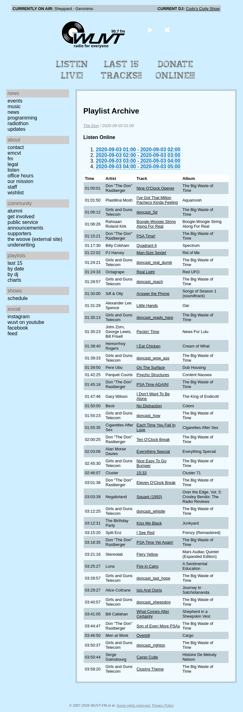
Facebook (18, 328)
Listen (13, 170)
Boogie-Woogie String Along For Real (155, 224)
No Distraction (149, 405)
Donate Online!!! (175, 69)
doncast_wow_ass (152, 358)
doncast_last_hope (153, 578)
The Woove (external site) (35, 239)
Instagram (19, 316)
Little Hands (147, 305)
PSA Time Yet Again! (154, 542)
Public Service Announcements (25, 225)
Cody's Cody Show (203, 8)
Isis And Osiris (149, 590)
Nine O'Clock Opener (155, 188)
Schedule (18, 298)
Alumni (15, 211)
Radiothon (18, 123)
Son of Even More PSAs (158, 626)
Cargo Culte (147, 657)
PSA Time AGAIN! (152, 384)
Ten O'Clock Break (153, 439)
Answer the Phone (152, 293)
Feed (12, 333)
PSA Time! (145, 236)
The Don (91, 125)
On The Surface (150, 367)
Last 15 (15, 263)
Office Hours (20, 175)
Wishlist (16, 192)
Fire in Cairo (147, 566)
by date (16, 268)
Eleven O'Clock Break (155, 482)
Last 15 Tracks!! (121, 69)
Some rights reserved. (134, 705)
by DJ (13, 274)
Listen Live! (72, 69)
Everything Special (153, 451)
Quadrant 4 (146, 245)
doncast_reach (149, 281)
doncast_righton (150, 645)
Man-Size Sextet (151, 252)
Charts (14, 280)
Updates (16, 129)
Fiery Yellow (147, 554)
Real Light (145, 272)
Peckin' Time (147, 331)
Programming (22, 117)
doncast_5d (146, 212)
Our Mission (20, 181)
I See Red (145, 532)
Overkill (143, 635)
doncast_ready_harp (154, 317)
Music (14, 106)
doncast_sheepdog (153, 602)
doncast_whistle (150, 511)
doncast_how (148, 415)
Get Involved (21, 216)
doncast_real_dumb (154, 262)
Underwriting (21, 245)
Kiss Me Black (149, 523)
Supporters (19, 233)
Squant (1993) (149, 496)
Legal (13, 164)
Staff (12, 187)
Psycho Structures (152, 374)
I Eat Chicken (148, 346)
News (13, 112)
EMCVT (14, 153)
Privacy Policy (163, 705)
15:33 (141, 472)
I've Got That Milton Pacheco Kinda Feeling (157, 200)
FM (10, 158)
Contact (16, 147)
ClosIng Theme (150, 669)
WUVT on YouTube (26, 322)
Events (15, 100)
